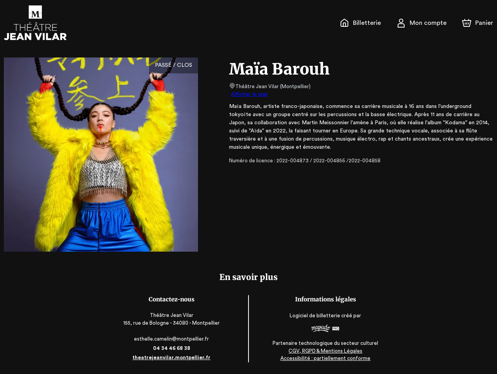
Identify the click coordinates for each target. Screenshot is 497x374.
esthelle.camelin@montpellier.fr (172, 339)
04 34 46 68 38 (172, 348)
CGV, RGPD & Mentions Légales (324, 351)
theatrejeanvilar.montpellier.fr (172, 357)
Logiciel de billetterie (314, 315)
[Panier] (477, 23)
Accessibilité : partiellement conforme (325, 358)
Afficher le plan (249, 94)
